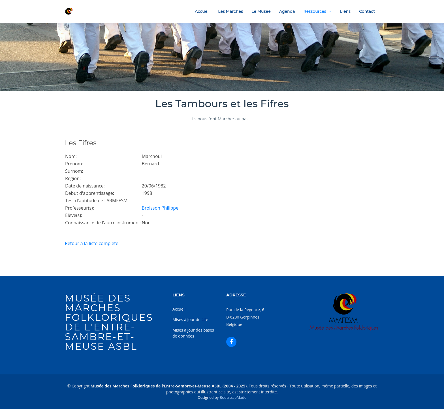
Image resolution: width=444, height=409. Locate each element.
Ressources (315, 11)
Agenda (287, 11)
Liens (345, 11)
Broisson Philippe (160, 208)
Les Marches (230, 11)
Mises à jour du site (190, 319)
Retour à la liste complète (91, 243)
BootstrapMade (233, 397)
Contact (367, 11)
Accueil (202, 11)
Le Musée (261, 11)
